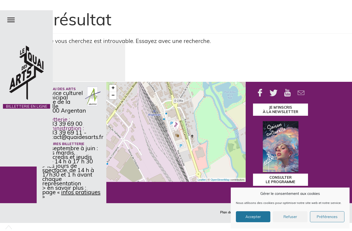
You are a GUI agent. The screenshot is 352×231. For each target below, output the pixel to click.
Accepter (253, 216)
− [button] (113, 95)
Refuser (290, 216)
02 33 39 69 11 (62, 132)
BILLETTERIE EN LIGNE (26, 106)
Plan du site (229, 212)
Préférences (327, 216)
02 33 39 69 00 (62, 123)
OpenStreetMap (220, 179)
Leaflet (202, 179)
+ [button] (113, 88)
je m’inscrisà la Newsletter (280, 109)
